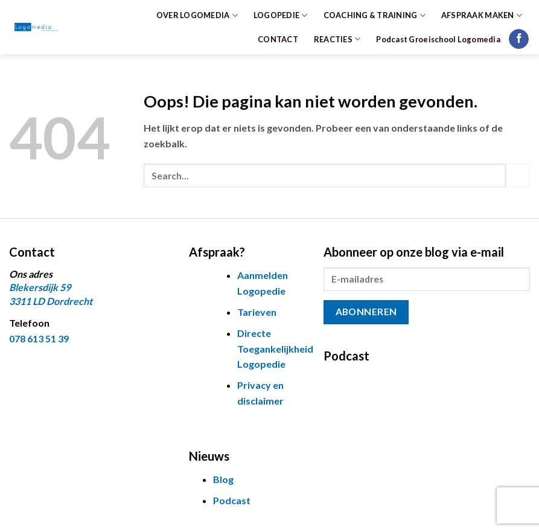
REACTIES (337, 39)
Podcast (231, 500)
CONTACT (278, 39)
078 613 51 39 (39, 338)
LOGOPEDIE (281, 15)
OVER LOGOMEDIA (197, 15)
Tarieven (256, 312)
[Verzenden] (518, 175)
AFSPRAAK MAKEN (481, 15)
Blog (223, 479)
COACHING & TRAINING (375, 15)
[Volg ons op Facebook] (519, 39)
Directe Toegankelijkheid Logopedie (275, 348)
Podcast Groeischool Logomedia (438, 39)
